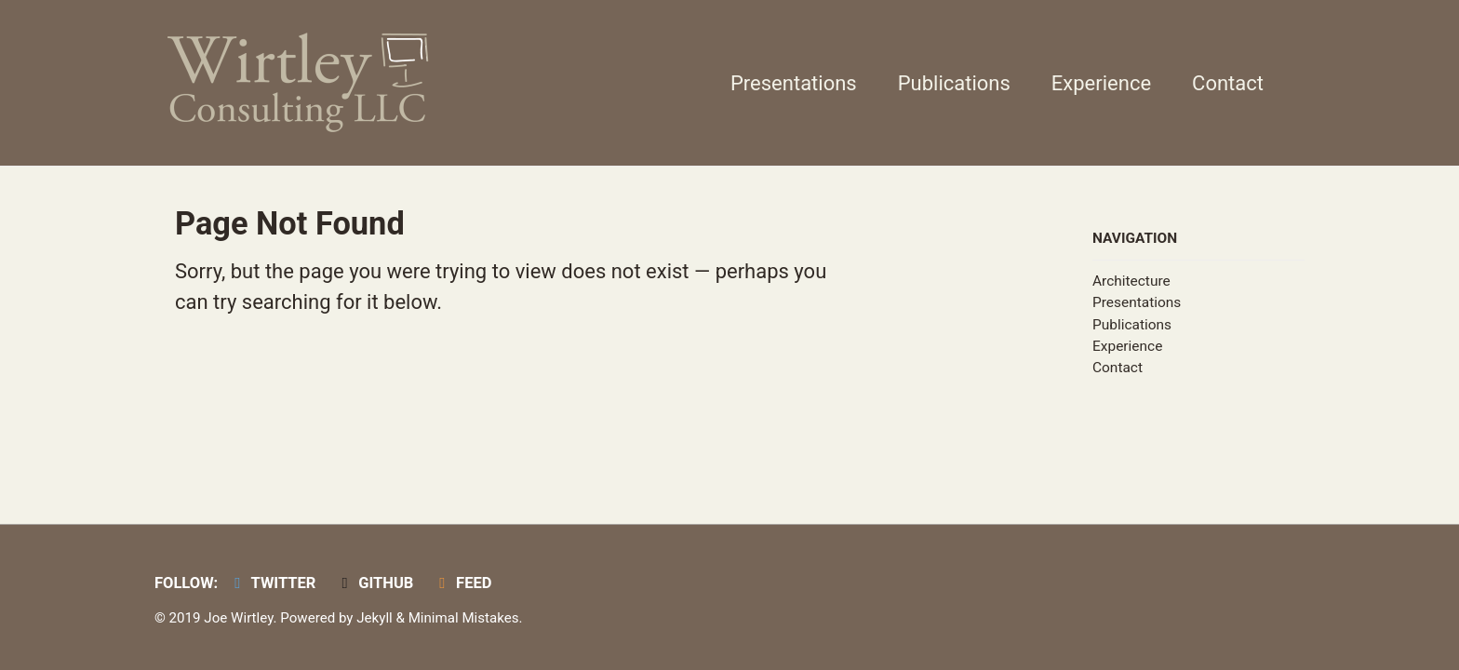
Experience (1101, 83)
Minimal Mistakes (463, 618)
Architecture (1131, 281)
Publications (954, 83)
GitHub (374, 583)
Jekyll (374, 618)
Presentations (793, 83)
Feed (462, 583)
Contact (1228, 83)
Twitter (272, 583)
